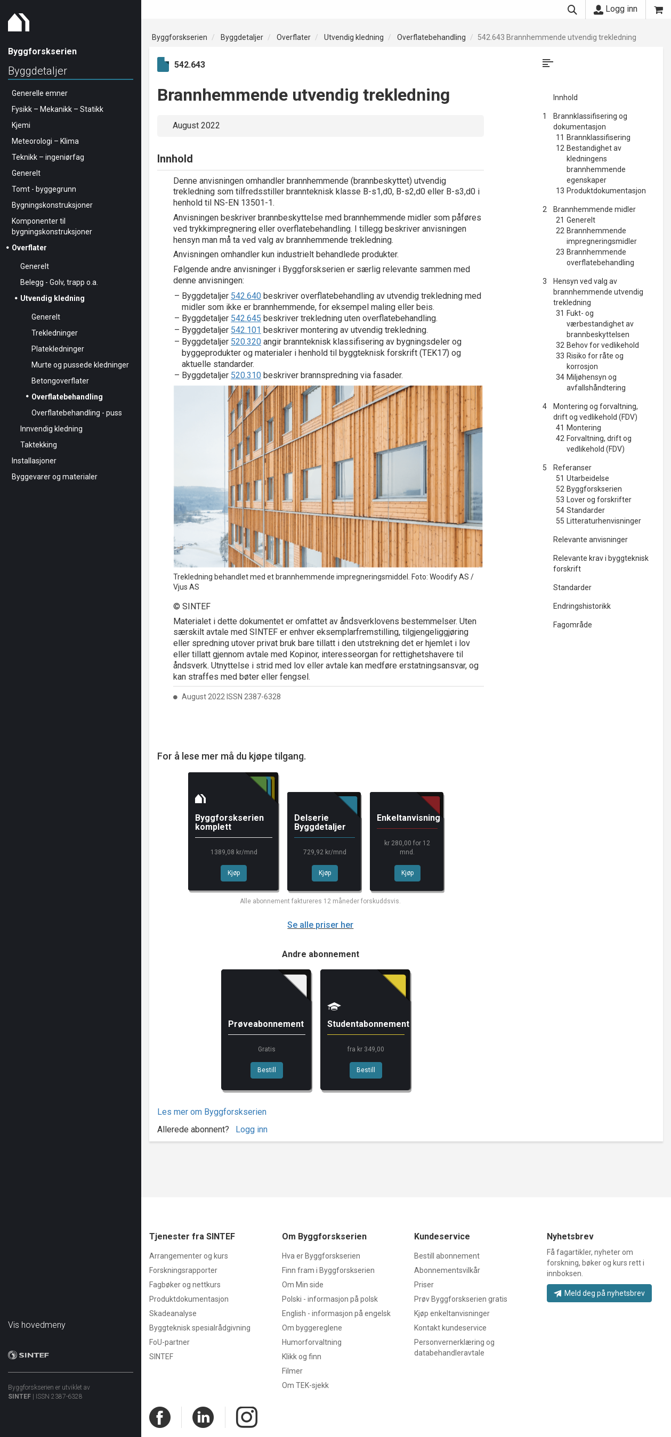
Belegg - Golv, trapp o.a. (59, 282)
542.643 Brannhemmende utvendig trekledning (557, 37)
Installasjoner (34, 460)
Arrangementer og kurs (188, 1256)
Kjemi (21, 125)
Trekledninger (54, 333)
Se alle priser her (320, 925)
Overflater (29, 247)
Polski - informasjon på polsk (330, 1299)
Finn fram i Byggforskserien (328, 1270)
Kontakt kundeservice (450, 1328)
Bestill (266, 1070)
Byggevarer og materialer (55, 476)
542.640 (246, 296)
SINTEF (19, 1396)
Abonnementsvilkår (447, 1270)
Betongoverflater (60, 381)
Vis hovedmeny (37, 1325)
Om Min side (303, 1284)
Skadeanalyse (173, 1313)
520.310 (246, 375)
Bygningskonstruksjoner (52, 205)
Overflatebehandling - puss (76, 413)
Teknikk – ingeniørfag (48, 157)
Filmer (292, 1371)
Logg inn (615, 9)
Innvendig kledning (51, 428)
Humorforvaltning (312, 1342)
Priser (424, 1284)
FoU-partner (169, 1342)
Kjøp (234, 873)
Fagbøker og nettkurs (185, 1284)
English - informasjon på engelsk (336, 1313)
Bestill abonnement (447, 1256)
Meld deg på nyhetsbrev (599, 1293)
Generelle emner (40, 93)
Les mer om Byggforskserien (211, 1112)
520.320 (246, 342)
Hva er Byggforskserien (321, 1256)
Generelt (26, 173)
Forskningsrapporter (183, 1270)
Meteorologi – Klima (45, 141)
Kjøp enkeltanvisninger (452, 1313)
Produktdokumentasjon (189, 1299)
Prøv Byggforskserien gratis (460, 1299)
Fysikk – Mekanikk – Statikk (57, 109)
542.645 (246, 318)
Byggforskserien (179, 37)
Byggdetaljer (37, 70)
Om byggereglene (312, 1328)
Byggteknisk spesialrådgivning (199, 1328)
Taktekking (38, 444)
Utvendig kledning (52, 298)
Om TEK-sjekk (305, 1385)
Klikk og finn (301, 1356)
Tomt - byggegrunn (44, 189)
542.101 (246, 330)
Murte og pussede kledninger (80, 365)
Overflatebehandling (67, 397)
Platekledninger (57, 349)
